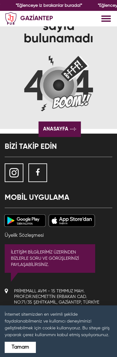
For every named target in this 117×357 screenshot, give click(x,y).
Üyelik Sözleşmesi (24, 235)
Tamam (20, 347)
